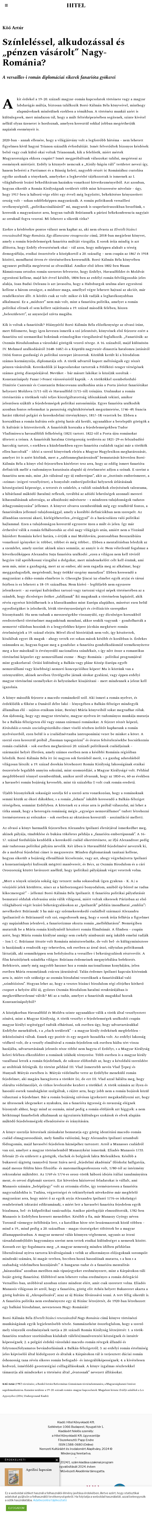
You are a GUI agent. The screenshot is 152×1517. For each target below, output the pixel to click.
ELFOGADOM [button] (16, 1508)
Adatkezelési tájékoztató (50, 1500)
